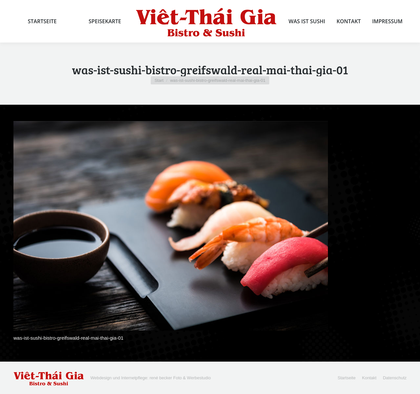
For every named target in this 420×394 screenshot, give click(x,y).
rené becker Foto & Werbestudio (180, 377)
